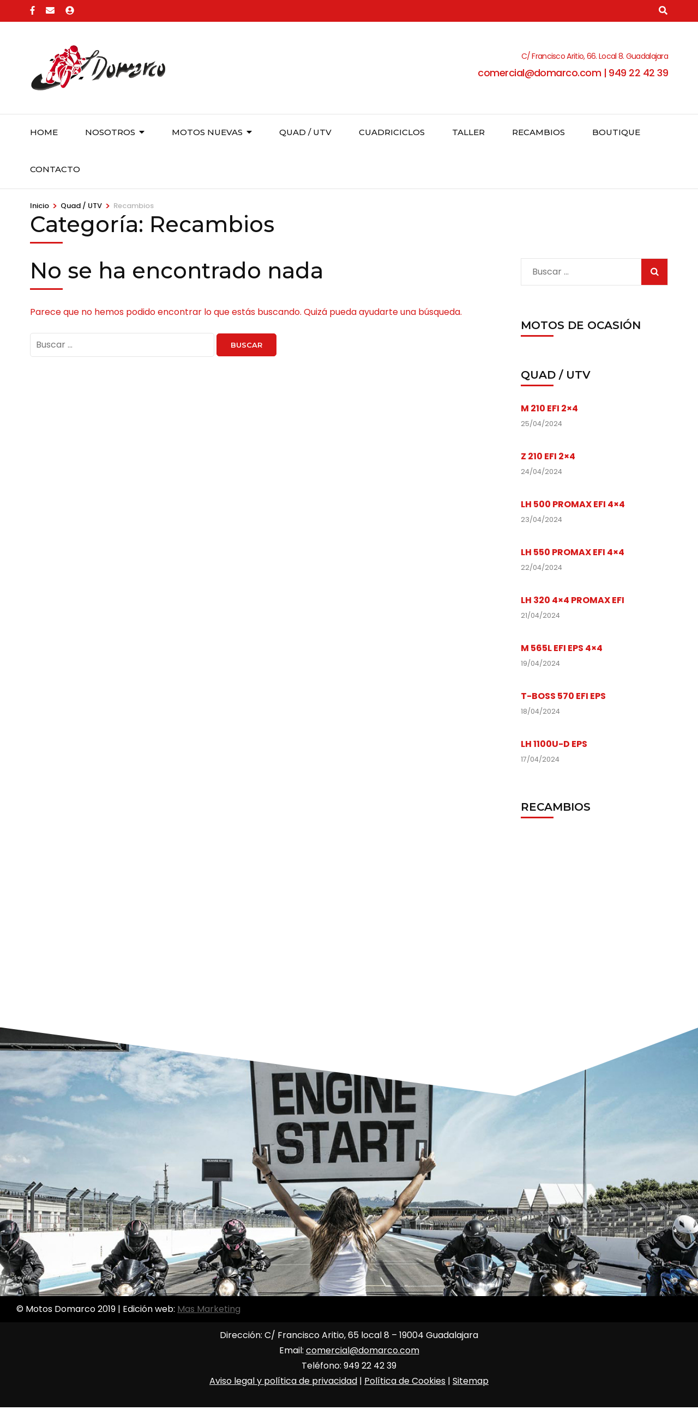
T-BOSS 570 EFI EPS (563, 696)
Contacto (55, 169)
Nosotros (110, 132)
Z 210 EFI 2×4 (548, 456)
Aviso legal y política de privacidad (283, 1381)
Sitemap (471, 1381)
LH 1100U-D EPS (554, 744)
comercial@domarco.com (362, 1350)
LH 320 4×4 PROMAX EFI (572, 600)
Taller (468, 132)
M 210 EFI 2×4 (549, 408)
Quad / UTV (305, 132)
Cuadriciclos (392, 132)
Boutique (616, 132)
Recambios (538, 132)
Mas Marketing (208, 1309)
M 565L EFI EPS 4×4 (562, 648)
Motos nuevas (207, 132)
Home (44, 132)
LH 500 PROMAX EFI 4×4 (573, 504)
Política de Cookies (405, 1381)
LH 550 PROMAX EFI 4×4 (572, 552)
